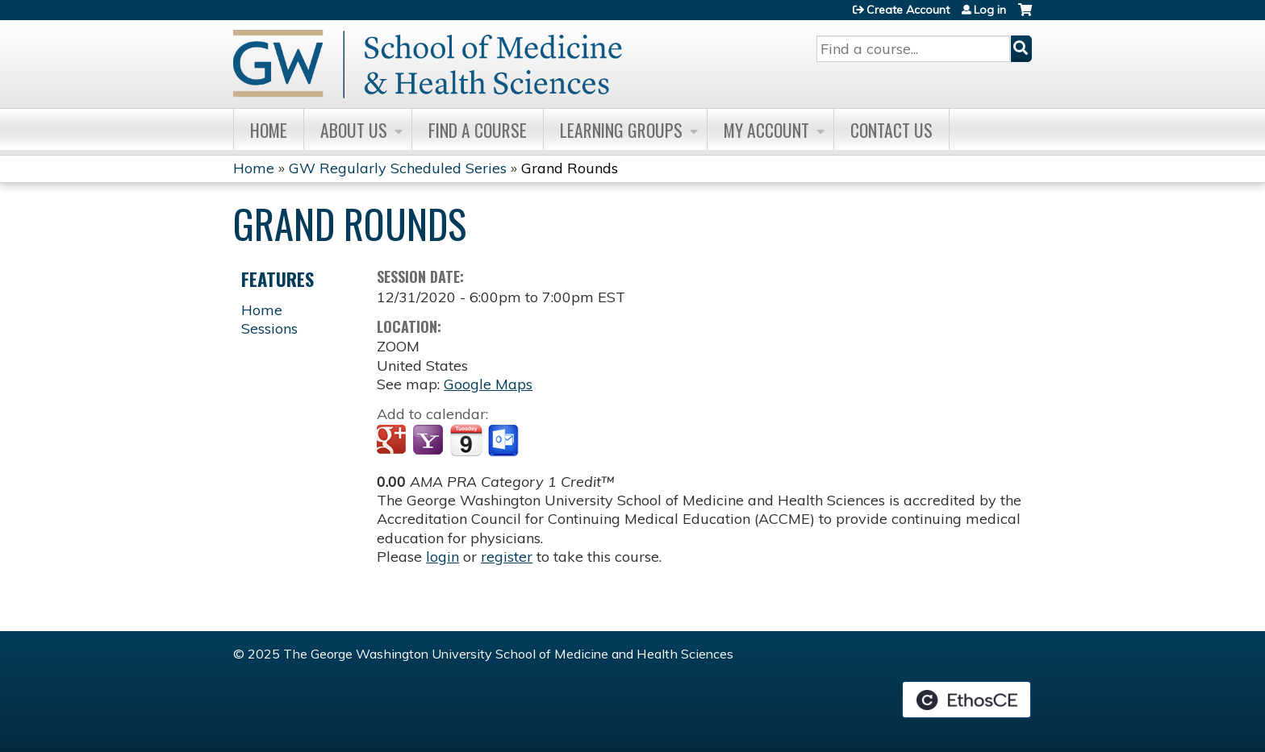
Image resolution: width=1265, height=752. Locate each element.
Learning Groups (621, 130)
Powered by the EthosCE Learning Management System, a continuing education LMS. (966, 699)
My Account (766, 130)
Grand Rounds (569, 168)
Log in (990, 9)
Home (268, 130)
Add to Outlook (504, 441)
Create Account (908, 9)
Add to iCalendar (465, 440)
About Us (353, 130)
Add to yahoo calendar (429, 441)
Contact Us (891, 130)
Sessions (269, 328)
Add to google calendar (393, 441)
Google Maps (488, 384)
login (442, 556)
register (506, 556)
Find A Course (477, 130)
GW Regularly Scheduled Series (398, 168)
